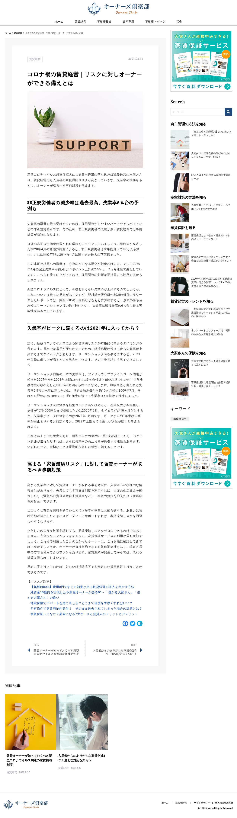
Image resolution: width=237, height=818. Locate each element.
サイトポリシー (202, 802)
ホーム (8, 33)
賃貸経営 (80, 22)
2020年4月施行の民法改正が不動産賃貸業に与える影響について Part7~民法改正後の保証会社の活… (211, 282)
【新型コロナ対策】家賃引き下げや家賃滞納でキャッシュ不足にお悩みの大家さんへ (210, 312)
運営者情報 (181, 802)
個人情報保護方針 (224, 802)
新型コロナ (180, 419)
